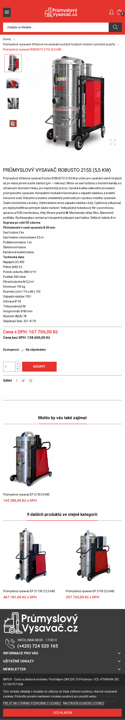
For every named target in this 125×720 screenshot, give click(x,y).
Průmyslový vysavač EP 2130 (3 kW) (26, 494)
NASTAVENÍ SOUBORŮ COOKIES (83, 703)
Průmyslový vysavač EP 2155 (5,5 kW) (90, 591)
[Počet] (9, 367)
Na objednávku (36, 349)
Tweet (23, 381)
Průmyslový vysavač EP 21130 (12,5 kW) (29, 591)
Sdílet (16, 381)
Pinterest (30, 381)
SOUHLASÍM (62, 713)
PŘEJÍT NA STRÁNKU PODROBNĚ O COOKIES (32, 703)
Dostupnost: (11, 349)
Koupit (39, 367)
